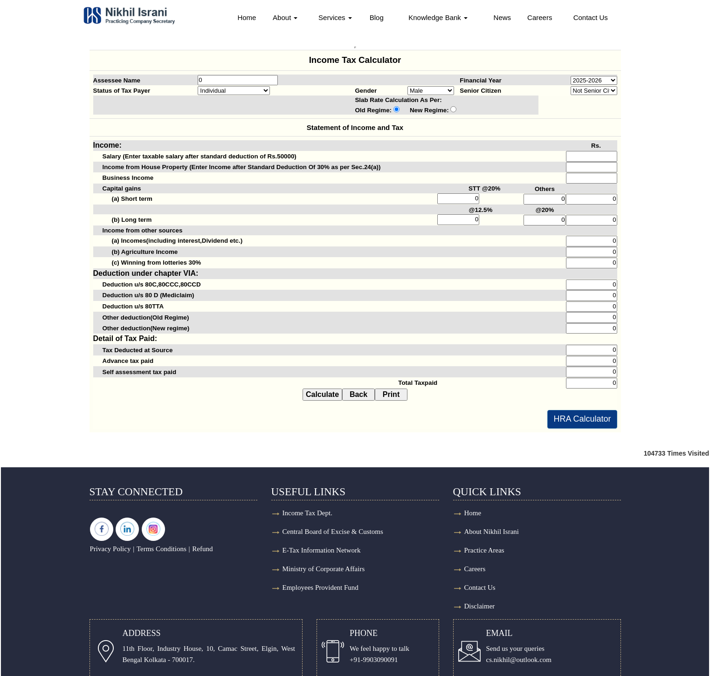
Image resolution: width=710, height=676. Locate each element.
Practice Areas (484, 550)
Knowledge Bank (440, 17)
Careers (546, 17)
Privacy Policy (110, 549)
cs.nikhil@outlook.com (518, 659)
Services (334, 17)
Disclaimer (479, 606)
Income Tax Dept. (307, 513)
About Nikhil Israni (491, 531)
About (282, 17)
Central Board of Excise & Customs (333, 531)
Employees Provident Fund (320, 587)
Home (243, 17)
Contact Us (598, 17)
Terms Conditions (161, 549)
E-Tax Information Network (322, 550)
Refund (202, 549)
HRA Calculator (582, 418)
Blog (377, 17)
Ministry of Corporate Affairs (324, 569)
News (508, 17)
